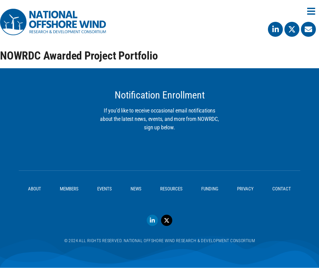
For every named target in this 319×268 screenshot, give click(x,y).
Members (69, 189)
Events (104, 189)
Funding (209, 189)
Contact (281, 189)
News (136, 189)
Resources (171, 189)
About (34, 189)
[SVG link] (53, 22)
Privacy (245, 189)
